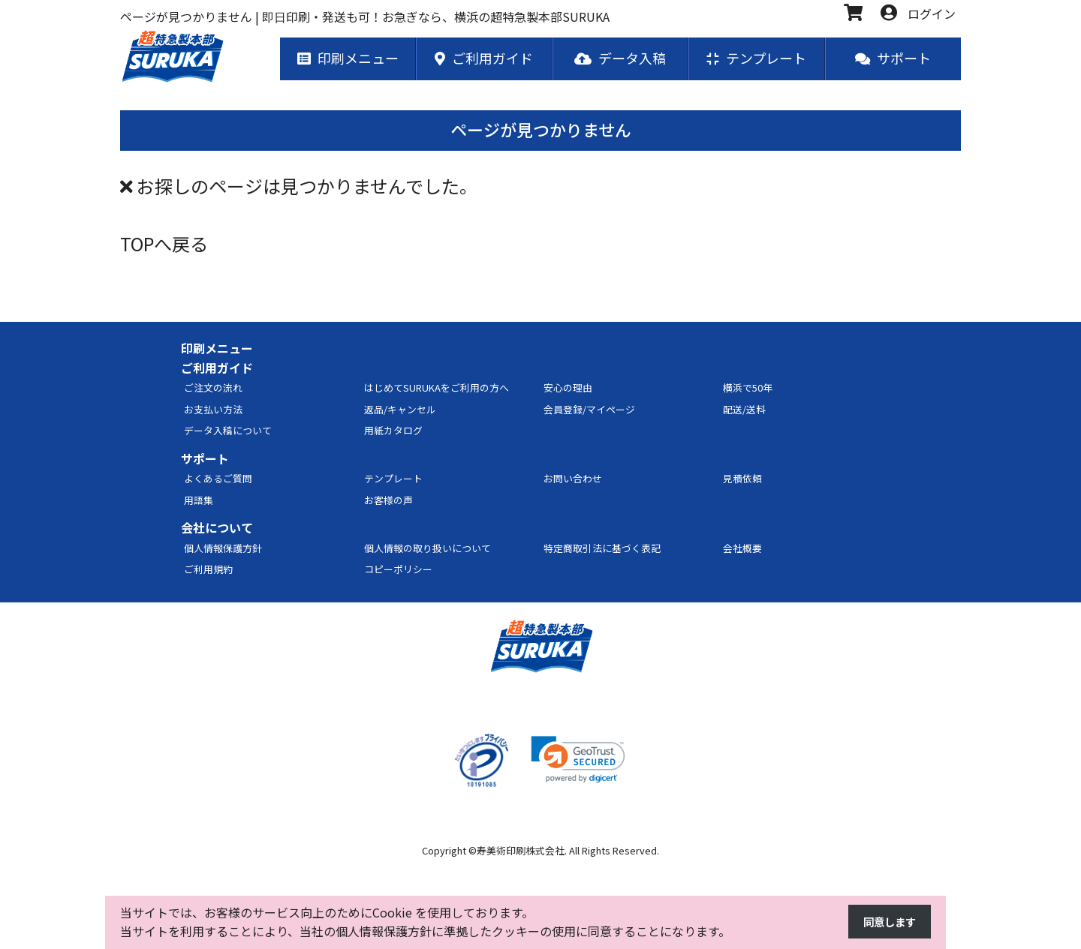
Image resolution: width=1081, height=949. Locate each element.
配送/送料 (744, 410)
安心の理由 (568, 388)
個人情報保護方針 (223, 549)
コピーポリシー (398, 570)
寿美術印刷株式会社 (521, 851)
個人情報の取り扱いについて (427, 549)
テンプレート (393, 479)
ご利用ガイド (217, 368)
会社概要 (742, 549)
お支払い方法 (213, 410)
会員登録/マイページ (589, 410)
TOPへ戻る (164, 244)
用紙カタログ (393, 431)
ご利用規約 (208, 570)
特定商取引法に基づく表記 (602, 549)
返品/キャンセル (400, 410)
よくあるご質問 (218, 479)
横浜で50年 (747, 388)
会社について (217, 528)
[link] (578, 760)
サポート (205, 459)
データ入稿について (228, 431)
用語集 (198, 501)
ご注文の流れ (213, 388)
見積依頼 (742, 479)
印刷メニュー (217, 349)
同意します (886, 922)
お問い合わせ (573, 479)
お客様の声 (388, 501)
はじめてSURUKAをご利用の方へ (436, 388)
